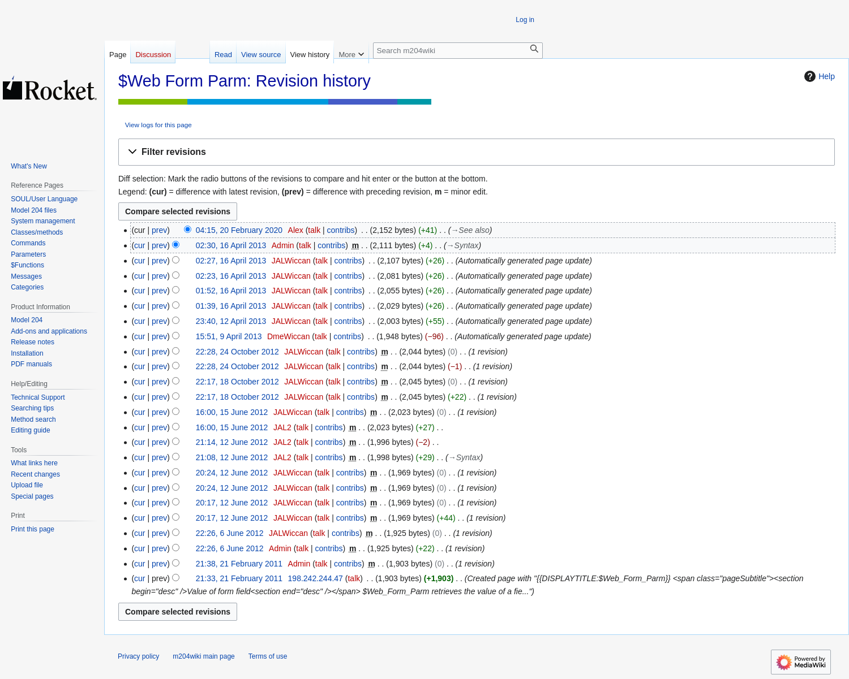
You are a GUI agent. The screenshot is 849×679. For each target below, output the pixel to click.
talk (314, 230)
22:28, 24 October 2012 (237, 351)
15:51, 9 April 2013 (229, 336)
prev (159, 230)
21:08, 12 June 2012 (232, 457)
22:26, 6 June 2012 (230, 533)
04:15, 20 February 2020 (239, 230)
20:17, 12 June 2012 (232, 502)
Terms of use (268, 656)
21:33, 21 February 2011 (239, 578)
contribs (341, 230)
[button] (476, 152)
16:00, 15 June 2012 (232, 412)
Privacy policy (138, 656)
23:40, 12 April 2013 (231, 321)
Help (818, 76)
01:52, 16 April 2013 (231, 290)
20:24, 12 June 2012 (232, 472)
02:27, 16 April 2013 (231, 260)
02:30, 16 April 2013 (231, 245)
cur (139, 245)
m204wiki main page (203, 656)
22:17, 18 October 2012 (237, 381)
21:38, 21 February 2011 (239, 563)
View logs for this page (158, 124)
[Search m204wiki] (458, 50)
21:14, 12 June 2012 (232, 442)
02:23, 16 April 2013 (231, 275)
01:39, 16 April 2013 (231, 305)
